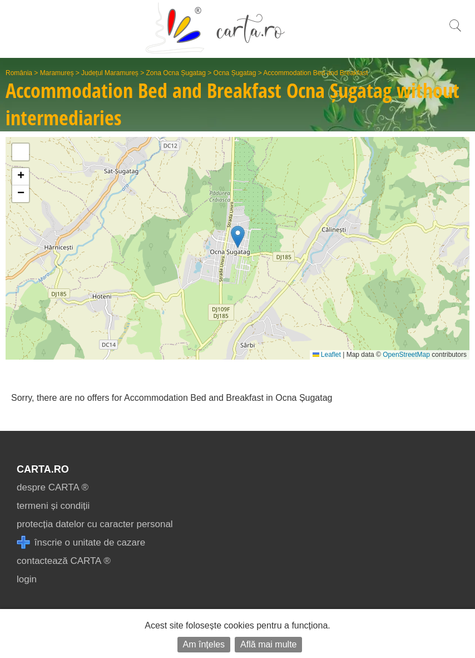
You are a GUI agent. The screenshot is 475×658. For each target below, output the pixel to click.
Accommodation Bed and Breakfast (315, 73)
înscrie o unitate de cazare (81, 542)
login (27, 579)
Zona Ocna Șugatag (176, 73)
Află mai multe (268, 644)
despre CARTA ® (52, 487)
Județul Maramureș (109, 73)
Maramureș (57, 73)
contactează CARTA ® (64, 561)
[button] (238, 236)
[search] (455, 31)
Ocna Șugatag (235, 73)
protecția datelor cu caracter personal (95, 524)
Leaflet (327, 355)
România (19, 73)
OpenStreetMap (406, 355)
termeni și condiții (53, 505)
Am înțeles (204, 644)
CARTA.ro (43, 469)
